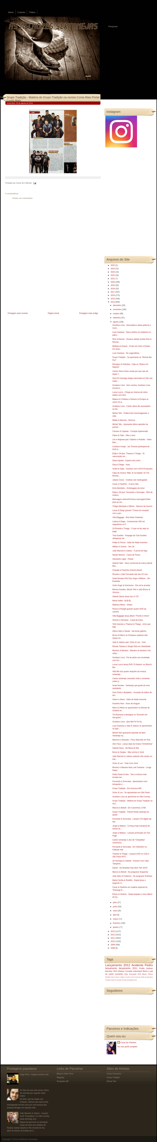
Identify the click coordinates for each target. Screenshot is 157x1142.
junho (115, 906)
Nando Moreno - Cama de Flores (126, 555)
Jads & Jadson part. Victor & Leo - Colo (129, 642)
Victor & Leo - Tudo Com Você (125, 763)
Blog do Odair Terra (65, 1074)
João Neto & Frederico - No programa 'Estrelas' (132, 876)
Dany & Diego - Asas (121, 465)
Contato (21, 12)
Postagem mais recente (18, 313)
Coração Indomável (133, 971)
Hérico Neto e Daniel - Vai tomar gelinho (129, 631)
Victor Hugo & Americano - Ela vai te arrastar (131, 585)
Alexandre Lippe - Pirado (122, 559)
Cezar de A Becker (128, 1042)
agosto (116, 322)
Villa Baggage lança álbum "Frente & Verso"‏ (130, 616)
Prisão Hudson (146, 968)
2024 (113, 269)
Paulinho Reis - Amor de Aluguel (126, 703)
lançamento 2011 (128, 968)
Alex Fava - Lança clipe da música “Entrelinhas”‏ (132, 744)
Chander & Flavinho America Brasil (127, 570)
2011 (113, 938)
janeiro (116, 927)
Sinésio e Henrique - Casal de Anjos (127, 620)
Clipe (126, 974)
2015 (113, 299)
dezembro (117, 305)
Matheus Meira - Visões (122, 605)
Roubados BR (63, 1081)
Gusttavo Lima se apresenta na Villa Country (131, 797)
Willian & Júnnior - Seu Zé (123, 547)
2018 (113, 289)
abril (115, 915)
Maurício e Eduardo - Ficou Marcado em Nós (131, 740)
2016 (113, 295)
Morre (145, 971)
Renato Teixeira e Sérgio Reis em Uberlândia (131, 646)
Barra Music (115, 977)
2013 (113, 931)
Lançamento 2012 (117, 965)
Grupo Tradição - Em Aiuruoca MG (126, 788)
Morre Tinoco (147, 974)
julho (115, 902)
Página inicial (53, 313)
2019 (113, 285)
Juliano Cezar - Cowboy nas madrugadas (129, 480)
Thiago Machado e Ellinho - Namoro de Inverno (132, 506)
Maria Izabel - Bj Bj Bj (121, 601)
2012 (113, 935)
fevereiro (117, 923)
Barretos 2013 (111, 971)
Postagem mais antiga (88, 313)
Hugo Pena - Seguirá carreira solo (34, 1074)
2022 (113, 275)
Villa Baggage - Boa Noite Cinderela (127, 517)
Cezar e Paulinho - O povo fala (125, 484)
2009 (113, 945)
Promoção (118, 980)
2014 (113, 302)
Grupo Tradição (113, 1077)
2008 (113, 948)
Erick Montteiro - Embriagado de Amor (128, 488)
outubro (116, 313)
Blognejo (60, 1077)
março (116, 919)
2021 (113, 279)
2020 (113, 282)
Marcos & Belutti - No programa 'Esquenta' (130, 872)
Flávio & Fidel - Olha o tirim (123, 435)
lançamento (111, 968)
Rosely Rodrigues (128, 980)
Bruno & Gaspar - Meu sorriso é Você (128, 752)
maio (115, 911)
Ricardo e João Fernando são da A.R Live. (130, 574)
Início (11, 12)
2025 (113, 265)
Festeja (107, 980)
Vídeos (32, 12)
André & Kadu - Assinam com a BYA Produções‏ (132, 469)
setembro (117, 318)
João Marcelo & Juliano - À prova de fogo (129, 551)
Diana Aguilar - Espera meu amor (126, 460)
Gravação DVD (135, 974)
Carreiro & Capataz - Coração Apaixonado (130, 431)
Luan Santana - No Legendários (125, 353)
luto (136, 980)
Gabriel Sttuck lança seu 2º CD (125, 596)
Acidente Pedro (142, 965)
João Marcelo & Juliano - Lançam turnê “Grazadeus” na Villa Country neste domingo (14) (34, 1116)
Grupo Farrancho (114, 1074)
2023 (113, 272)
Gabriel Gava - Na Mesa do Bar (125, 748)
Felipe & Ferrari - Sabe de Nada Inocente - (130, 542)
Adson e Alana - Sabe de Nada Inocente (129, 699)
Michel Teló (111, 1081)
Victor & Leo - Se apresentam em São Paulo (131, 792)
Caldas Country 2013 (127, 977)
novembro (117, 309)
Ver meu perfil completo (127, 1047)
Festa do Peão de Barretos (144, 977)
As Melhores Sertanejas (27, 1139)
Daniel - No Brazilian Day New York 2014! (129, 868)
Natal (112, 980)
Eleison (121, 971)
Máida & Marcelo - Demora (123, 420)
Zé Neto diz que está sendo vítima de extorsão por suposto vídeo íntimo (34, 1093)
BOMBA (108, 977)
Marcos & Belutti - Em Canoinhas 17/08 (129, 808)
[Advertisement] (29, 289)
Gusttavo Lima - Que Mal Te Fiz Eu (127, 722)
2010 (113, 941)
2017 (113, 292)
